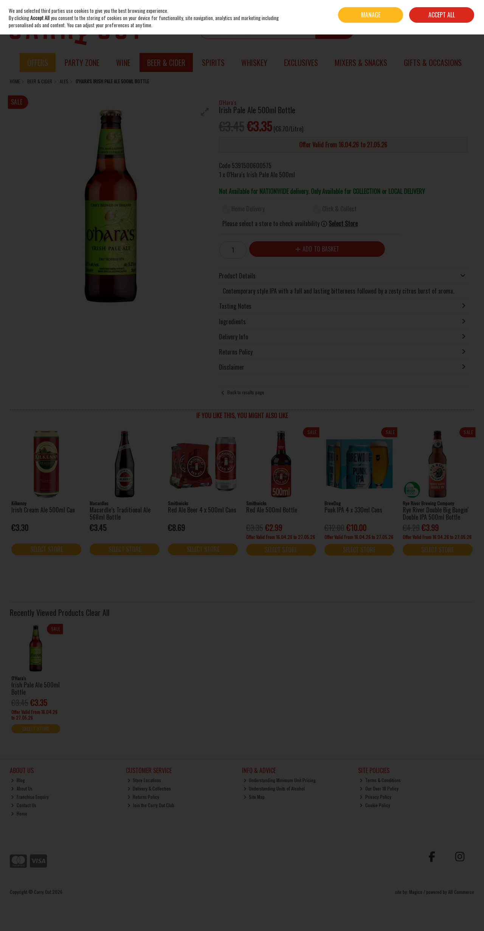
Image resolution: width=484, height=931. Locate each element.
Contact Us (23, 805)
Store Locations (144, 780)
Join (470, 9)
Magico (415, 892)
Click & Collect (339, 208)
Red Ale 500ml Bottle (271, 509)
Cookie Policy (375, 805)
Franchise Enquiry (30, 797)
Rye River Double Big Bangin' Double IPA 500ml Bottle (435, 513)
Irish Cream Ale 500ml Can (43, 509)
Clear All (97, 612)
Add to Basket (317, 248)
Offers (37, 62)
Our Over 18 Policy (379, 788)
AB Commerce (461, 892)
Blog (18, 780)
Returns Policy (143, 797)
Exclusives (301, 62)
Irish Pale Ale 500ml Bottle (35, 688)
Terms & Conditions (380, 780)
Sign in (457, 9)
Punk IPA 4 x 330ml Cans (353, 509)
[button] (205, 112)
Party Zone (82, 62)
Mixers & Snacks (361, 62)
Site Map (254, 797)
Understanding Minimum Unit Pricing (280, 780)
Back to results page (245, 392)
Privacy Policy (375, 797)
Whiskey (254, 62)
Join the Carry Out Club (151, 805)
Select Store (343, 223)
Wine (123, 62)
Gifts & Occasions (433, 62)
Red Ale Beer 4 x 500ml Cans (202, 509)
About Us (22, 788)
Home (19, 813)
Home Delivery (248, 208)
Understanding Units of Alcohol (274, 788)
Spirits (213, 62)
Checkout (457, 29)
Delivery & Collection (149, 788)
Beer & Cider (166, 62)
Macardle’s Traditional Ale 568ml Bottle (120, 513)
